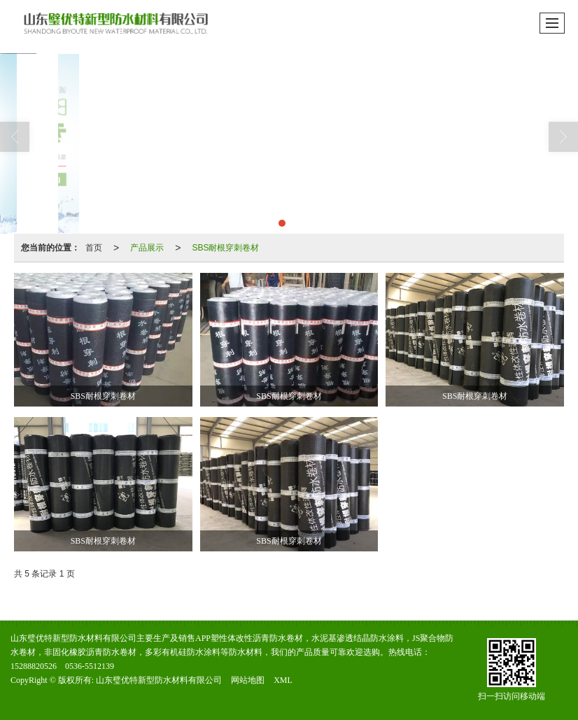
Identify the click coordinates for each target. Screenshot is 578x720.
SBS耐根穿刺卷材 (225, 248)
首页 (93, 248)
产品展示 (147, 248)
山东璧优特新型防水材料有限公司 (159, 680)
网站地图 (248, 680)
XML (283, 680)
